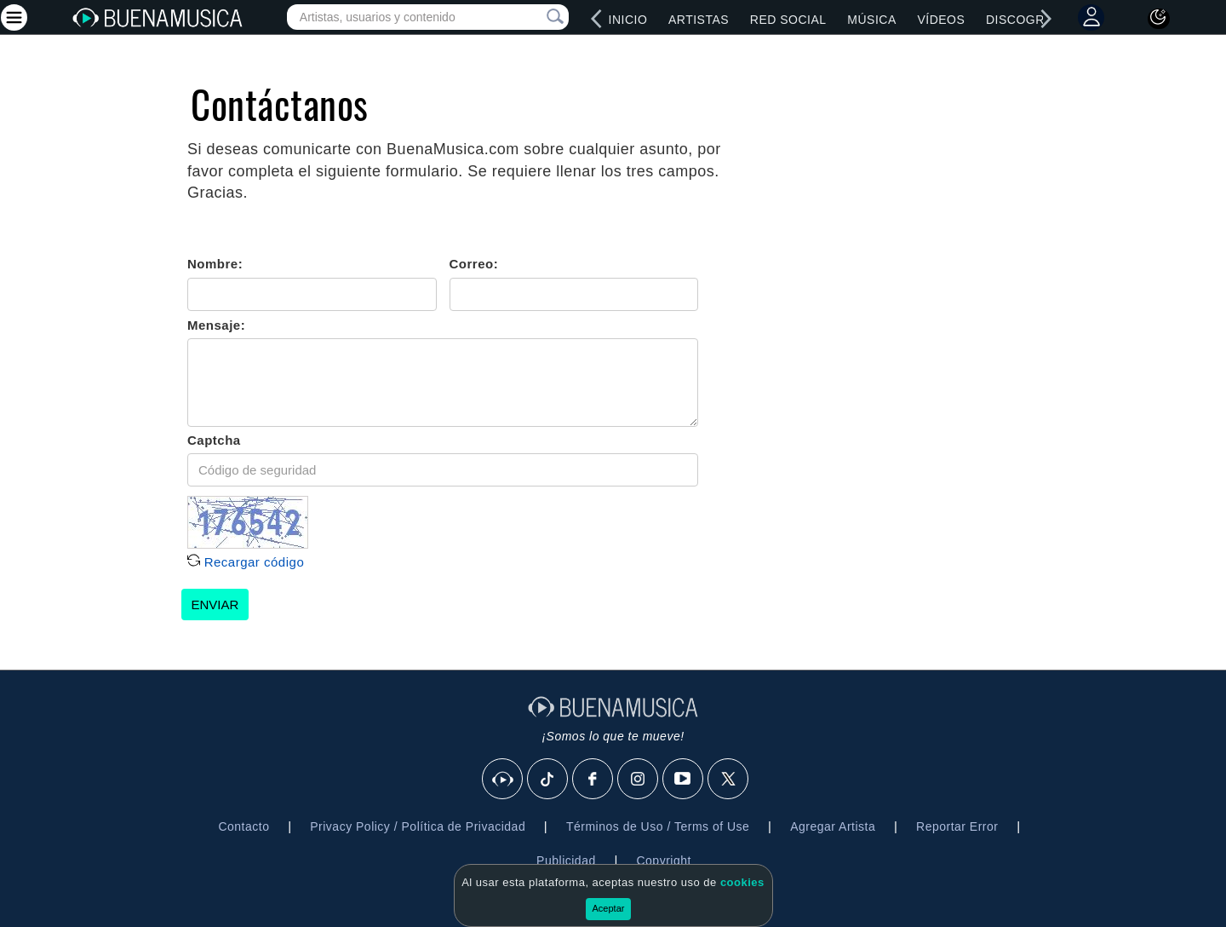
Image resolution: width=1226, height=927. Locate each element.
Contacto (243, 826)
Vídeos (941, 19)
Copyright (663, 860)
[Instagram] (638, 779)
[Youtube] (683, 779)
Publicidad (566, 860)
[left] (597, 19)
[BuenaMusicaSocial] (503, 779)
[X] (728, 779)
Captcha (214, 440)
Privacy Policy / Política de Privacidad (417, 826)
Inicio (628, 19)
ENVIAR (215, 604)
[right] (1046, 19)
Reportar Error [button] (957, 826)
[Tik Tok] (548, 779)
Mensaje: (216, 325)
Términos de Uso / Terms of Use (657, 826)
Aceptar (609, 908)
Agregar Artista (832, 826)
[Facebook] (593, 779)
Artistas (698, 19)
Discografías (1033, 19)
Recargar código (245, 562)
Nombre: (215, 263)
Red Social (788, 19)
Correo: (474, 263)
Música (871, 19)
